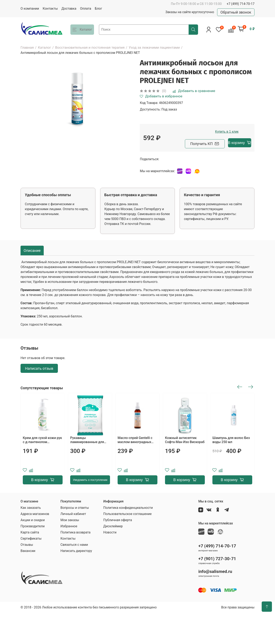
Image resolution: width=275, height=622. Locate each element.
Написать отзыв (39, 377)
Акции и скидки (33, 529)
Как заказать (31, 517)
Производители (33, 535)
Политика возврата (75, 541)
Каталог (44, 47)
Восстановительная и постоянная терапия (90, 47)
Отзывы (27, 554)
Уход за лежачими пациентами (154, 47)
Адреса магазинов (35, 523)
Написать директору (76, 560)
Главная (27, 47)
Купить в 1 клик (211, 141)
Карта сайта (30, 541)
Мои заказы (69, 529)
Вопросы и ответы (74, 517)
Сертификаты (31, 547)
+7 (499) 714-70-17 (240, 4)
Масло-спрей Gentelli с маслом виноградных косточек (135, 449)
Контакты (50, 8)
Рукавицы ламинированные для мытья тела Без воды (87, 449)
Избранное (68, 535)
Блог (98, 8)
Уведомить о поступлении (90, 489)
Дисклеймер (113, 535)
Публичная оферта (117, 529)
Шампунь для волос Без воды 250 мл (231, 449)
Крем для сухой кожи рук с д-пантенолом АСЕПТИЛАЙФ (42, 449)
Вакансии (28, 560)
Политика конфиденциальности (128, 517)
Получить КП (166, 152)
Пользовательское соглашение (127, 523)
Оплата (85, 8)
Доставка (69, 8)
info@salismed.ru (215, 580)
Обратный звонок (235, 12)
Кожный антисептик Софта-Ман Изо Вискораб (185, 449)
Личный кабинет (73, 523)
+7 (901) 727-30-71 (217, 567)
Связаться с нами (74, 554)
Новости (109, 541)
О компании (30, 8)
